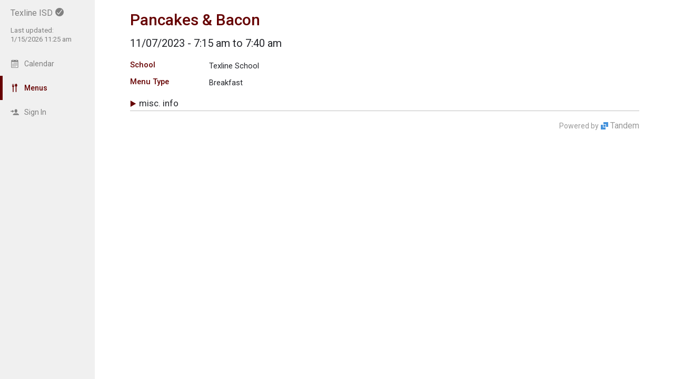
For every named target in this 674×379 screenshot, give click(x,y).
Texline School (234, 66)
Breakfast (226, 82)
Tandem (624, 126)
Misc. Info (159, 103)
